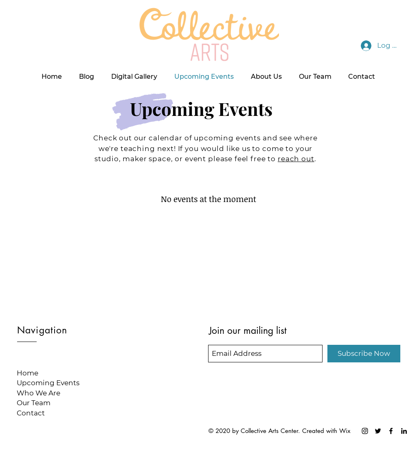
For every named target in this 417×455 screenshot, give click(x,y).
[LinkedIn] (404, 431)
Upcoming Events (48, 383)
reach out (296, 159)
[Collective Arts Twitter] (378, 431)
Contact (31, 413)
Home (27, 373)
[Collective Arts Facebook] (391, 431)
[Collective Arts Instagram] (365, 431)
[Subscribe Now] (363, 353)
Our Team (33, 403)
